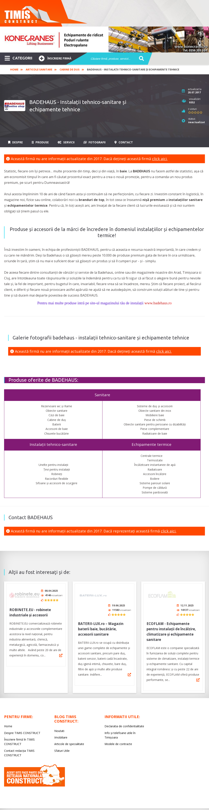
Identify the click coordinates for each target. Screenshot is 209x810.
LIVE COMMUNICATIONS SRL (134, 802)
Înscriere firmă (55, 58)
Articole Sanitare (39, 69)
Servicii (66, 142)
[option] (104, 39)
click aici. (160, 158)
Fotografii (94, 142)
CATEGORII (18, 57)
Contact (124, 142)
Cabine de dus (70, 69)
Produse (40, 142)
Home (14, 69)
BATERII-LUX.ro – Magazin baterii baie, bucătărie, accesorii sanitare (100, 613)
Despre (15, 142)
